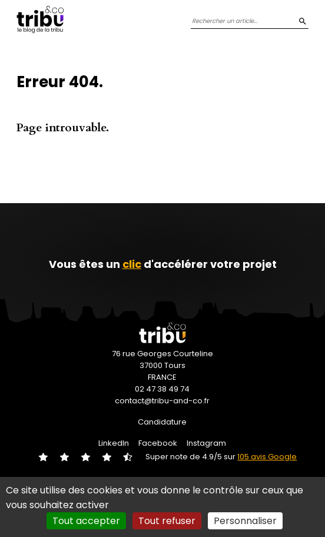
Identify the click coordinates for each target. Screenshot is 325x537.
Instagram (206, 443)
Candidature (162, 421)
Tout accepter (86, 521)
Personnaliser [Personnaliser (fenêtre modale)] (245, 521)
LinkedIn (113, 443)
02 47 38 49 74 (162, 389)
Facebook (157, 443)
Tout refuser (166, 521)
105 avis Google (267, 456)
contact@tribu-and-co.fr (162, 400)
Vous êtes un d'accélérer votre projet (163, 264)
